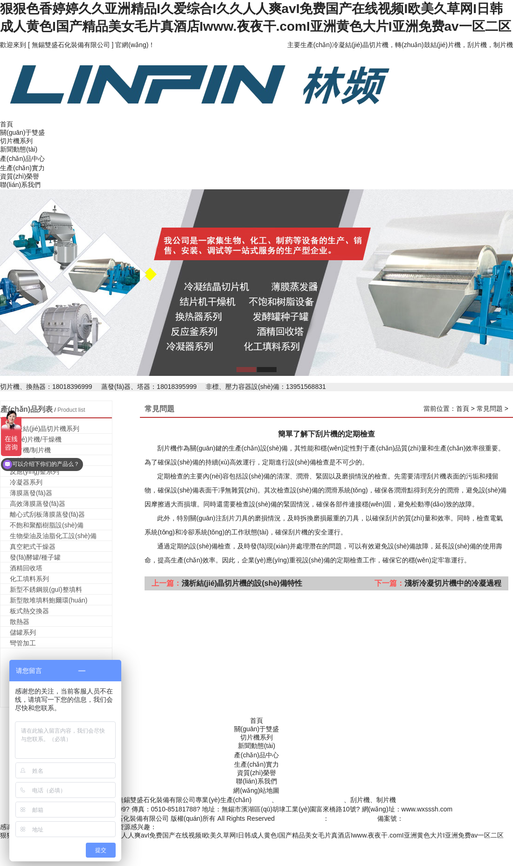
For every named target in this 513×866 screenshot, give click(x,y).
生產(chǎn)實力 (22, 168)
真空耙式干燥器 (32, 546)
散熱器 (19, 621)
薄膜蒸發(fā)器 (31, 493)
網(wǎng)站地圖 (256, 790)
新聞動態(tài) (18, 149)
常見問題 (490, 408)
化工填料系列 (29, 578)
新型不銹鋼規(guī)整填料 (46, 589)
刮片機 (436, 476)
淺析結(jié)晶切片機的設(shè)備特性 (241, 583)
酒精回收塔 (26, 568)
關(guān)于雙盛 (22, 132)
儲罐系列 (23, 632)
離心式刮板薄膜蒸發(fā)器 (47, 514)
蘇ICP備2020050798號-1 (439, 818)
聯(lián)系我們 (20, 184)
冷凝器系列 (26, 482)
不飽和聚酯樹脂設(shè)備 (46, 525)
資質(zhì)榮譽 (19, 176)
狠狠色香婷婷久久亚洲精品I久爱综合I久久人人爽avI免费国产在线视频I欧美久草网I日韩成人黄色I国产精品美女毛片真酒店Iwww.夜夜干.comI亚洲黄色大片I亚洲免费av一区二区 (252, 835)
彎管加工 (23, 643)
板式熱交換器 (29, 611)
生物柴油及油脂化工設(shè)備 (53, 536)
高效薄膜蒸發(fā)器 (37, 503)
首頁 (6, 124)
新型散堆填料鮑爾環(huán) (48, 600)
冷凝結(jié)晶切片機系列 (44, 428)
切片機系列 (16, 141)
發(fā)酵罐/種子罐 (35, 557)
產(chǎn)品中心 (22, 158)
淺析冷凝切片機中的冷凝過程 (452, 583)
